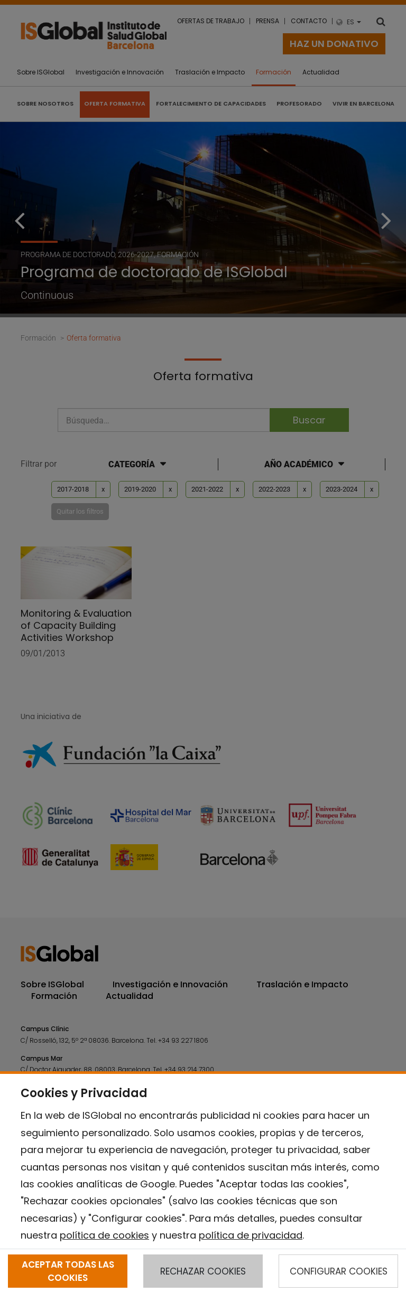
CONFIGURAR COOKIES (338, 1271)
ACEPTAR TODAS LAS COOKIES (68, 1270)
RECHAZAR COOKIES (203, 1271)
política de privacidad (250, 1235)
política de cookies (104, 1235)
